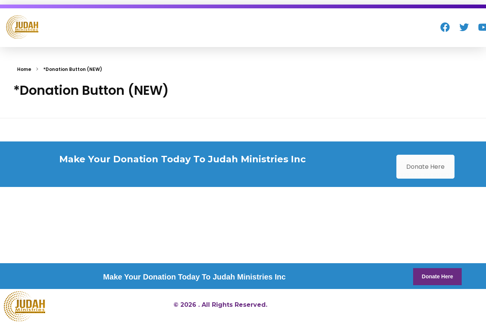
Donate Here (425, 166)
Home (24, 69)
